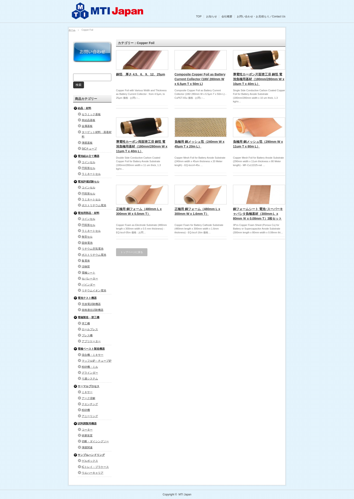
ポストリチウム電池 (94, 205)
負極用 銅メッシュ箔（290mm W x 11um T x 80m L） (258, 144)
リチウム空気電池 (92, 248)
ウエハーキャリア (92, 472)
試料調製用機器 (87, 423)
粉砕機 (86, 410)
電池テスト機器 (87, 298)
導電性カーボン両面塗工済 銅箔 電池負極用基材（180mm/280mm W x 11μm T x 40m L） (141, 146)
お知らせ (211, 16)
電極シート (88, 272)
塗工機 (86, 323)
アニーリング (90, 416)
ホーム (72, 30)
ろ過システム (90, 378)
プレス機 (87, 335)
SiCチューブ (89, 148)
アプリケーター (91, 341)
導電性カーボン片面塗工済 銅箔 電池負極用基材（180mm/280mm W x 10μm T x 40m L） (258, 79)
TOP (198, 16)
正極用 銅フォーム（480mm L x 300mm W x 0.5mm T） (139, 211)
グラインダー (90, 372)
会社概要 (226, 16)
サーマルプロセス (88, 386)
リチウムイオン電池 (94, 290)
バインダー (88, 284)
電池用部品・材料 (88, 213)
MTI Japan (185, 494)
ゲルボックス (90, 460)
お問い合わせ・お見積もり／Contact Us (261, 16)
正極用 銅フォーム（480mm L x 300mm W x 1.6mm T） (197, 211)
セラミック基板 (91, 114)
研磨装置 (87, 435)
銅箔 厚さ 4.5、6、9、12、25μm (140, 74)
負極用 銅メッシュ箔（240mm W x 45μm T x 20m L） (199, 144)
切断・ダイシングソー (95, 441)
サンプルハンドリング (91, 455)
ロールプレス (90, 329)
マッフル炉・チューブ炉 (97, 360)
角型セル (87, 236)
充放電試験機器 (91, 304)
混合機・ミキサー (92, 354)
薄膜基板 (87, 142)
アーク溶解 (88, 398)
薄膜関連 (87, 447)
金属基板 (87, 126)
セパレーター (90, 278)
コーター (87, 429)
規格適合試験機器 (92, 310)
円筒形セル (88, 168)
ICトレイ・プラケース (95, 467)
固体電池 (87, 242)
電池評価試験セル (88, 181)
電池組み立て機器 (88, 156)
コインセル (88, 162)
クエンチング (90, 404)
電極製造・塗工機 (88, 317)
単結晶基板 (88, 120)
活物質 (86, 266)
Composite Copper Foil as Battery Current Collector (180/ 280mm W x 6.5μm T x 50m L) (200, 79)
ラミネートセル (91, 174)
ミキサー (87, 392)
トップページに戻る (132, 252)
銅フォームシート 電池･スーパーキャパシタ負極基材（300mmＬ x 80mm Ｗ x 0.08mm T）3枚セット (258, 213)
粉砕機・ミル (90, 366)
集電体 (86, 260)
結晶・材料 (84, 108)
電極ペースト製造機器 (91, 348)
